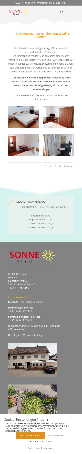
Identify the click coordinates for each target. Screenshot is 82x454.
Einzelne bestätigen (40, 441)
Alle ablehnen (55, 435)
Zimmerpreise (64, 71)
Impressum (48, 447)
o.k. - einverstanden (30, 435)
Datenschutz (34, 447)
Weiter (68, 166)
